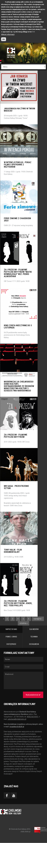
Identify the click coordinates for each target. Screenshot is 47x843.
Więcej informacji (7, 34)
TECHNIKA (34, 637)
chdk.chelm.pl (25, 832)
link (33, 32)
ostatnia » (23, 623)
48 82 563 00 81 (32, 717)
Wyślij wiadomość (33, 695)
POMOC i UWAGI (11, 637)
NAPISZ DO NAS (11, 629)
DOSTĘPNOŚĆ (11, 644)
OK (3, 39)
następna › (38, 619)
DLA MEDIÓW (34, 629)
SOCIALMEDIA (34, 644)
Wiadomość (23, 680)
